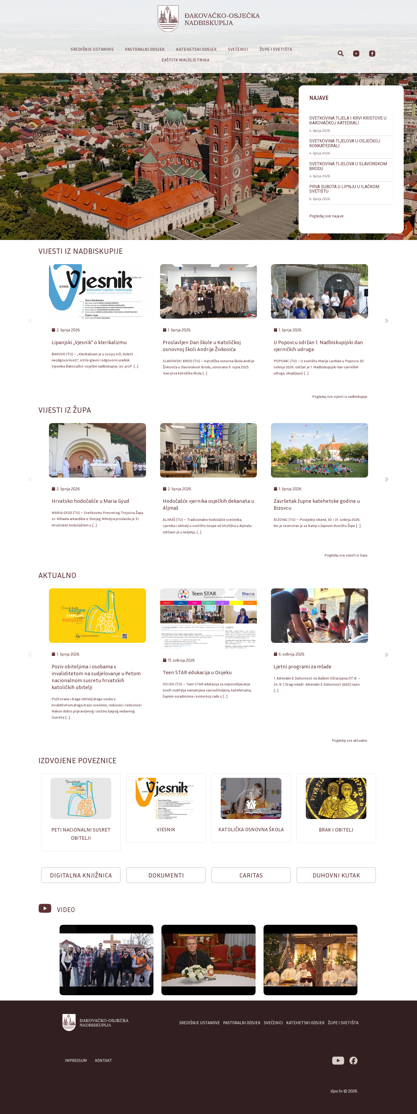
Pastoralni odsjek (146, 49)
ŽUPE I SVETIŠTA (343, 1024)
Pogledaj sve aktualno (349, 742)
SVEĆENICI (273, 1024)
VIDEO (67, 910)
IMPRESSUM (76, 1062)
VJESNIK (166, 830)
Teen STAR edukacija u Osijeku (197, 673)
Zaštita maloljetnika (185, 59)
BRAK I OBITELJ (336, 830)
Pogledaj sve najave (327, 194)
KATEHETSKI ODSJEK (305, 1024)
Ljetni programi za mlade (302, 667)
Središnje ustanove (93, 49)
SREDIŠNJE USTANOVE (199, 1024)
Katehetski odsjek (198, 49)
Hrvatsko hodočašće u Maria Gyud (90, 502)
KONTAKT (105, 1062)
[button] (5, 120)
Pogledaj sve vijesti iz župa (345, 556)
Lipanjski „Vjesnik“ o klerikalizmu (89, 342)
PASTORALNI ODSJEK (242, 1024)
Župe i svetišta (277, 49)
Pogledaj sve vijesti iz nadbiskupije (339, 396)
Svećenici (239, 49)
